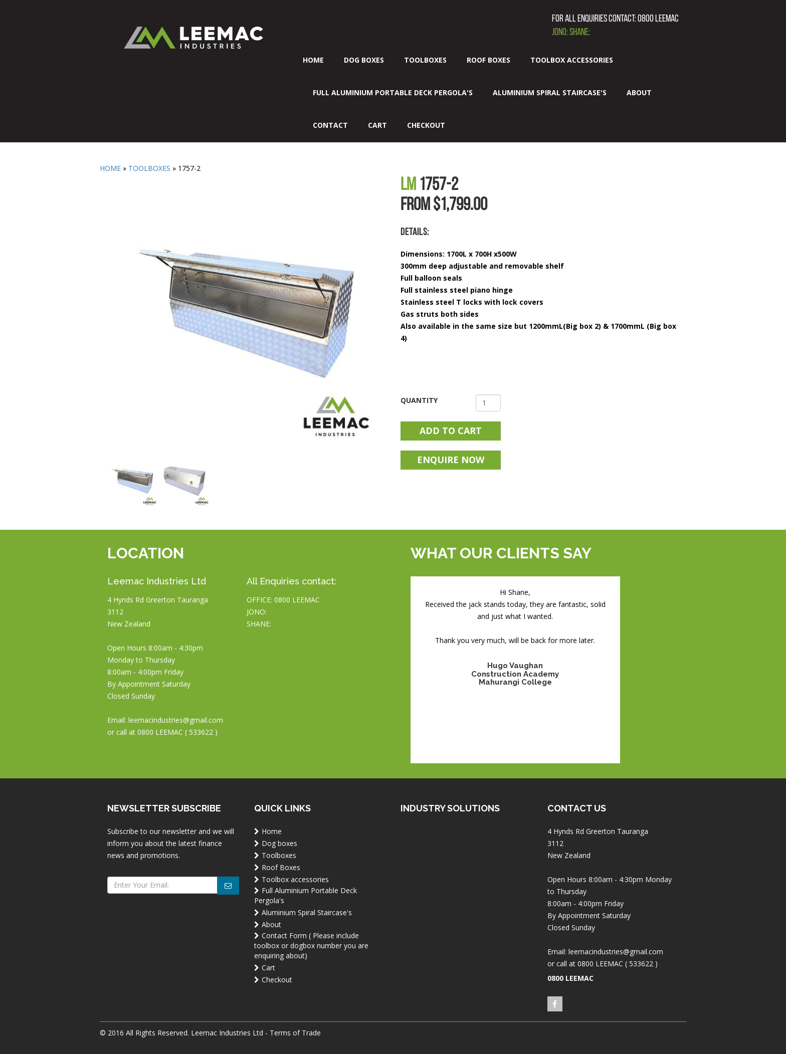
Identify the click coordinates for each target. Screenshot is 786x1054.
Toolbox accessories (571, 60)
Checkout (426, 125)
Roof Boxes (488, 60)
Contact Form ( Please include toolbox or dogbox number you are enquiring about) (311, 945)
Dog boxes (364, 60)
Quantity (419, 400)
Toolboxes (425, 60)
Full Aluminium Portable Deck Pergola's (393, 92)
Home (313, 60)
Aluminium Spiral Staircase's (550, 92)
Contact (330, 125)
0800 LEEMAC (658, 19)
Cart (377, 125)
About (639, 92)
